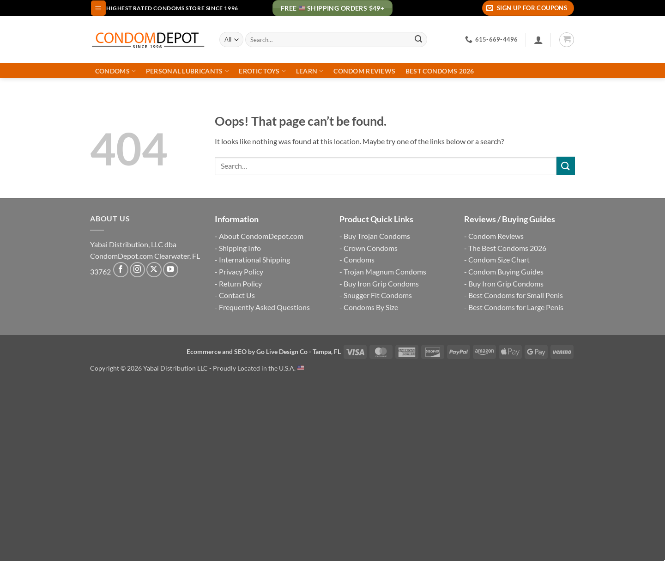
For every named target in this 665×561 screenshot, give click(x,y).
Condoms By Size (371, 307)
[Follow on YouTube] (170, 269)
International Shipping (254, 259)
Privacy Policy (241, 271)
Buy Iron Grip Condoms (381, 283)
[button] (98, 8)
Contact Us (237, 295)
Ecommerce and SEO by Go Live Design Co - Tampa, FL (264, 351)
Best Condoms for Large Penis (515, 307)
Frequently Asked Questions (264, 307)
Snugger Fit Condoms (378, 295)
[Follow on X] (154, 269)
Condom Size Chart (499, 259)
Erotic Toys (262, 71)
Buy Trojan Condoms (377, 236)
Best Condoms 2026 (439, 71)
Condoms (115, 71)
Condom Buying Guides (506, 271)
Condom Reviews (364, 71)
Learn (310, 71)
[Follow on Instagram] (137, 269)
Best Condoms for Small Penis (515, 295)
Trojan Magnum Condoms (385, 271)
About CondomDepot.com (261, 236)
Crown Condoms (371, 248)
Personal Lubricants (187, 71)
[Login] (538, 40)
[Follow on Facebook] (120, 269)
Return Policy (240, 283)
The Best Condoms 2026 (507, 248)
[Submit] (418, 40)
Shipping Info (240, 248)
